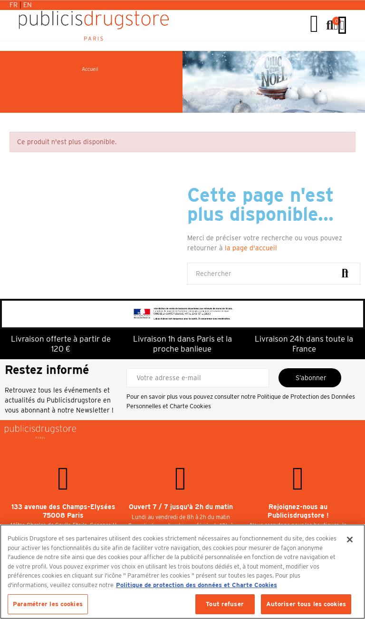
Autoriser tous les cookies (306, 604)
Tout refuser (225, 604)
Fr (14, 5)
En (27, 5)
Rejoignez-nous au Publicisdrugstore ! (298, 511)
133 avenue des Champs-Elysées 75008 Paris (63, 511)
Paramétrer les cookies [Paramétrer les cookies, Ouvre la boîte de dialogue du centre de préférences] (48, 604)
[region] (182, 571)
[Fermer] (349, 539)
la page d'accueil (251, 248)
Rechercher (345, 274)
